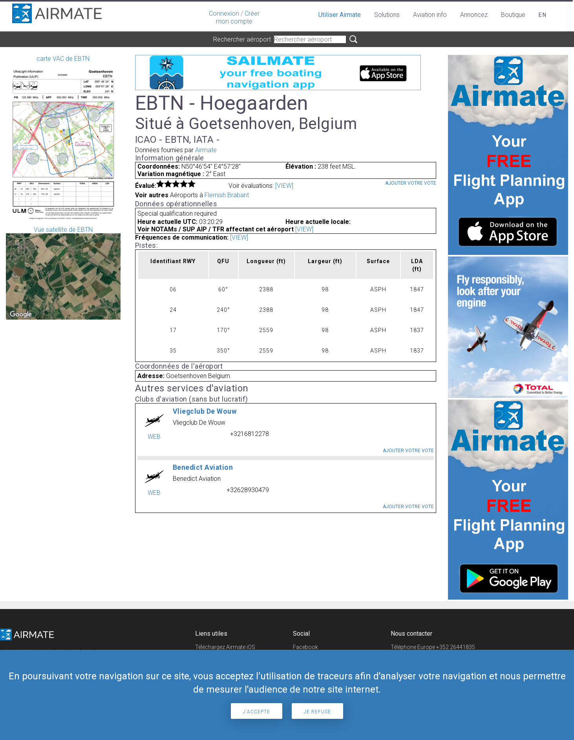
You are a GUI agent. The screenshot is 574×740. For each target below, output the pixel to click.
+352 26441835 (455, 647)
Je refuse (317, 712)
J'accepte (256, 712)
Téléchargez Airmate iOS (225, 647)
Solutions (387, 14)
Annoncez (474, 14)
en (543, 15)
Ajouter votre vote (410, 183)
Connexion (224, 13)
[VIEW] (284, 185)
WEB (154, 436)
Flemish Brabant (227, 195)
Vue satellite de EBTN (63, 273)
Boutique (513, 14)
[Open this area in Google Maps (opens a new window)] (21, 314)
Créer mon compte (238, 17)
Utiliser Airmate (339, 14)
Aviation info (430, 14)
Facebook (305, 647)
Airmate (206, 150)
